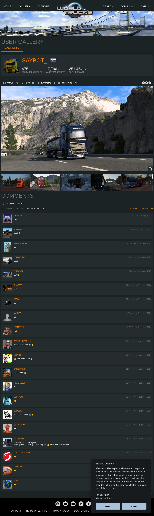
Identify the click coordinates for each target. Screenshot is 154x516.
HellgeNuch (20, 257)
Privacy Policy (60, 511)
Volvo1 (17, 355)
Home (7, 6)
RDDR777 (18, 229)
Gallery (24, 6)
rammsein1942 (21, 243)
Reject (134, 506)
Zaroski (18, 215)
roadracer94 (21, 383)
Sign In (145, 6)
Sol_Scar (19, 397)
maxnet (17, 313)
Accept (108, 506)
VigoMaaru (19, 439)
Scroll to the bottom (141, 209)
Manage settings (104, 498)
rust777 (18, 285)
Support (16, 511)
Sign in (4, 203)
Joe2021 (17, 299)
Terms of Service (36, 511)
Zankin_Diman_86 (22, 341)
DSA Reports (81, 511)
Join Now (127, 6)
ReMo (16, 481)
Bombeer (18, 411)
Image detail (12, 48)
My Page (43, 6)
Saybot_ (34, 60)
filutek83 (18, 467)
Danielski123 (20, 369)
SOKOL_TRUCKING (22, 453)
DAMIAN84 (18, 271)
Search (108, 6)
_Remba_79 (19, 327)
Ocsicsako (19, 425)
